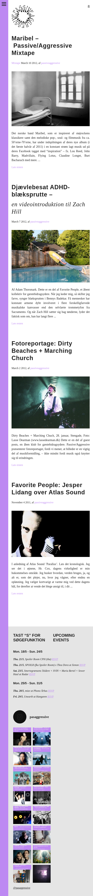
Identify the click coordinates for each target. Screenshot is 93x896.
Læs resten (17, 167)
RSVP (55, 659)
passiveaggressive (50, 63)
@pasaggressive (21, 887)
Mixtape (16, 63)
